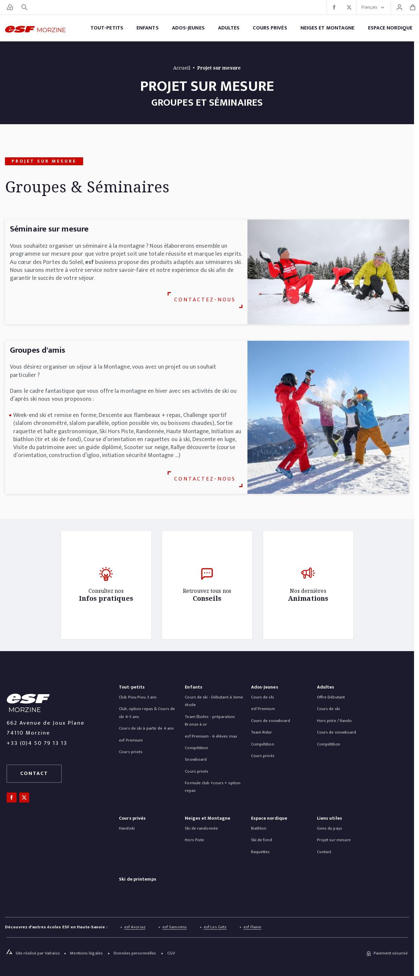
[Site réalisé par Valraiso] (38, 953)
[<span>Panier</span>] (413, 7)
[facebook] (334, 7)
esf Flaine (252, 927)
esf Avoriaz (134, 927)
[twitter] (348, 7)
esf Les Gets (215, 927)
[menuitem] (132, 688)
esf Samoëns (174, 927)
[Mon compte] (399, 7)
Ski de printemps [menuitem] (137, 879)
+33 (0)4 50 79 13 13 (37, 743)
